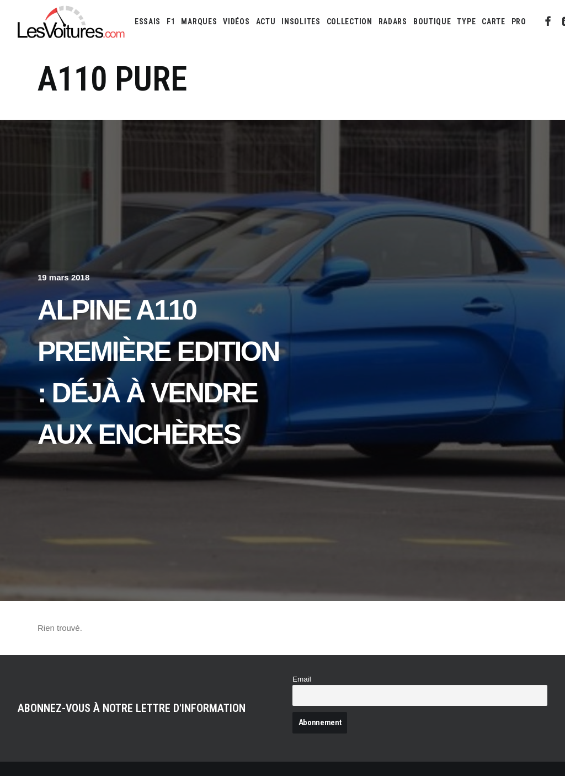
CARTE (493, 21)
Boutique (432, 21)
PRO (518, 21)
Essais (148, 21)
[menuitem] (147, 21)
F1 (171, 21)
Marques (199, 21)
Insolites (300, 21)
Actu (266, 21)
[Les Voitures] (71, 21)
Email (301, 679)
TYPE (466, 21)
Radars (393, 21)
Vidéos (236, 21)
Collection (349, 21)
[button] (548, 21)
